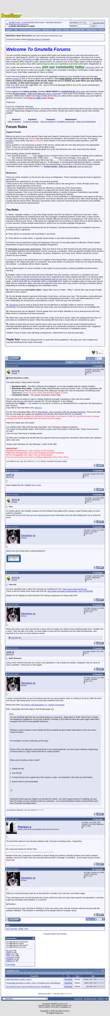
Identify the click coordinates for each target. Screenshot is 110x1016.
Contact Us (78, 999)
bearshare (13, 928)
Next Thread (61, 933)
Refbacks (9, 961)
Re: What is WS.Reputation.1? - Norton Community (43, 705)
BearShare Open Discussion (19, 24)
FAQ (15, 30)
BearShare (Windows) (54, 22)
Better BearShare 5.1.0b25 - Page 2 (18, 979)
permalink (99, 366)
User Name (74, 22)
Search (101, 30)
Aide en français (47, 121)
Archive (101, 999)
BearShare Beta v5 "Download (38, 39)
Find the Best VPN (77, 30)
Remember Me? (97, 23)
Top (106, 999)
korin (13, 638)
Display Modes (96, 362)
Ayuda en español (30, 121)
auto (7, 928)
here (31, 106)
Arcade (66, 30)
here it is (38, 408)
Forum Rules (10, 964)
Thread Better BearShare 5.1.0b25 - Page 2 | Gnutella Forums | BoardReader (33, 983)
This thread (68, 979)
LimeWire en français (66, 121)
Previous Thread (50, 933)
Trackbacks (10, 957)
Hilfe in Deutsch (14, 121)
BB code (9, 950)
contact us (16, 79)
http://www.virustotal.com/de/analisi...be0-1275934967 (70, 591)
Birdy (25, 87)
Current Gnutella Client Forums (33, 22)
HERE (22, 403)
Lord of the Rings (13, 87)
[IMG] (8, 954)
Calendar (58, 30)
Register (9, 30)
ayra (14, 370)
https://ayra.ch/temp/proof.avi (74, 589)
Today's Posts (91, 30)
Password (73, 26)
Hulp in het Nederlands (86, 121)
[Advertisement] (55, 7)
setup (26, 928)
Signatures (13, 305)
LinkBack (69, 362)
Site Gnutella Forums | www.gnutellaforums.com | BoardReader (28, 986)
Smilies (8, 952)
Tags (7, 925)
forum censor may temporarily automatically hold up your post (40, 279)
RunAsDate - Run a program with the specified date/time (62, 412)
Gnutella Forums (14, 22)
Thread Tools (82, 362)
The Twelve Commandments (30, 30)
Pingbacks (9, 959)
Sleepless (27, 535)
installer (20, 928)
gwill (8, 474)
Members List (48, 30)
